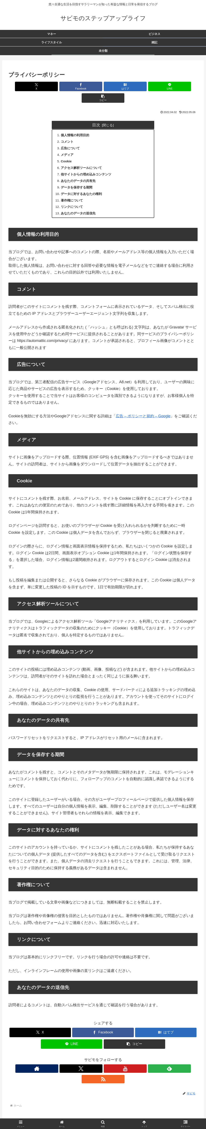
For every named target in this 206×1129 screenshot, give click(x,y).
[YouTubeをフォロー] (103, 1061)
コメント (68, 130)
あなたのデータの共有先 (79, 171)
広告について (71, 137)
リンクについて (73, 199)
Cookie (67, 151)
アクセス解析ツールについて (83, 158)
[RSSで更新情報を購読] (122, 1061)
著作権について (73, 192)
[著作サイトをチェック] (84, 1061)
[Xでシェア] (39, 86)
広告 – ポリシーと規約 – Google (143, 408)
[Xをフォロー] (93, 1061)
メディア (68, 144)
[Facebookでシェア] (71, 86)
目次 (96, 113)
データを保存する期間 (78, 178)
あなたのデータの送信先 (79, 205)
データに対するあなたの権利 (83, 185)
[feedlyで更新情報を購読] (113, 1061)
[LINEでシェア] (135, 86)
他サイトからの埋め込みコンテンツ (88, 165)
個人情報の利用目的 (76, 124)
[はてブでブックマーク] (103, 86)
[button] (167, 86)
